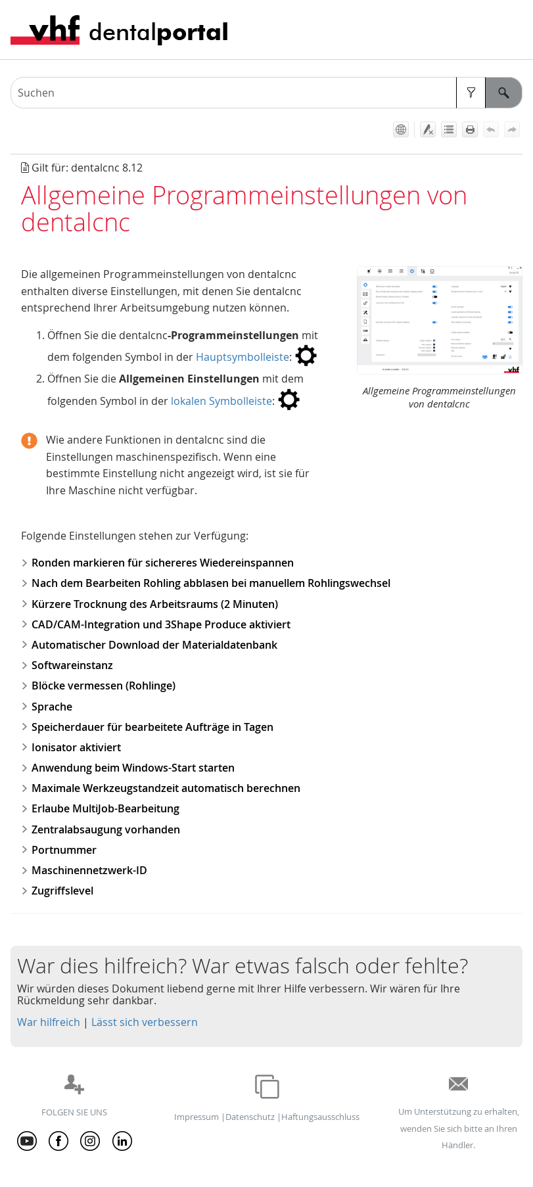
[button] (471, 92)
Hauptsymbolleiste (242, 357)
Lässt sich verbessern (144, 1022)
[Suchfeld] (266, 92)
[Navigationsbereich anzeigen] (515, 29)
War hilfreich (48, 1022)
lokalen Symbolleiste (221, 401)
